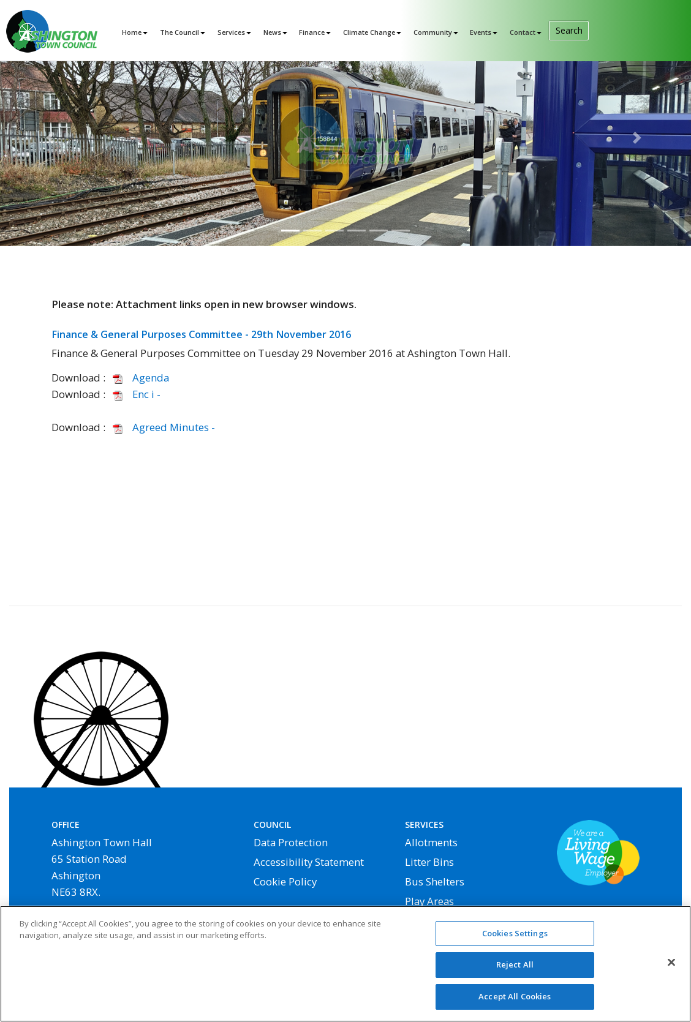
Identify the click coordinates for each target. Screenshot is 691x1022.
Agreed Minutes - (161, 427)
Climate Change (369, 32)
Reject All (515, 970)
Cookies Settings (515, 938)
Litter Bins (429, 862)
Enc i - (134, 394)
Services (231, 32)
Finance (312, 32)
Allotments (431, 842)
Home (132, 32)
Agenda (138, 377)
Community (432, 32)
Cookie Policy (285, 881)
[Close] (671, 968)
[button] (52, 138)
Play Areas (429, 901)
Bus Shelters (434, 881)
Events (480, 32)
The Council (179, 32)
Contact (522, 32)
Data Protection (291, 842)
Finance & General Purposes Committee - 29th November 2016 (201, 334)
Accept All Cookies (514, 1002)
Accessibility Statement (309, 862)
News (272, 32)
